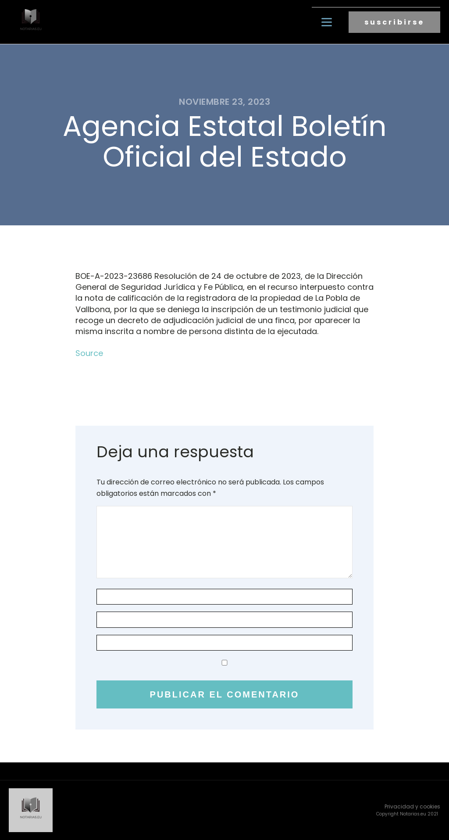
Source (89, 353)
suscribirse (394, 22)
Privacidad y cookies (412, 806)
